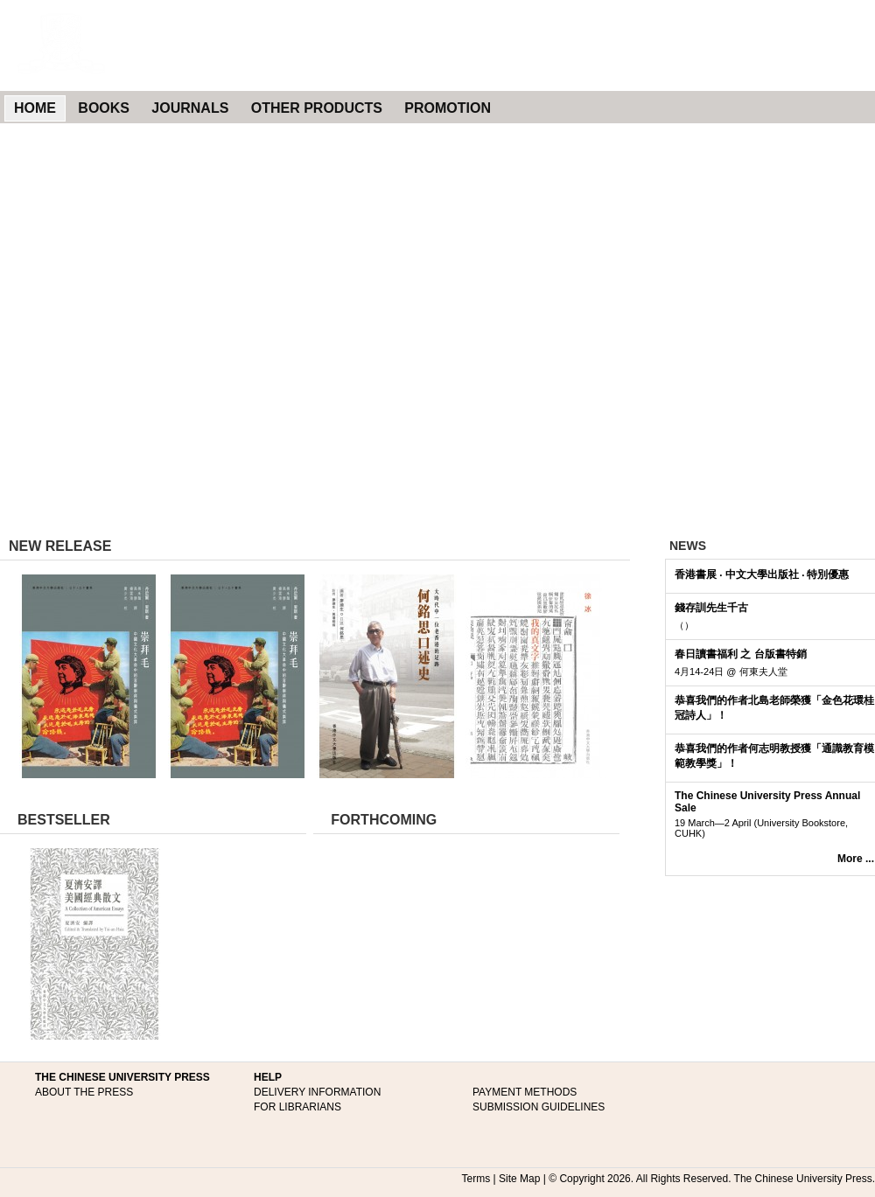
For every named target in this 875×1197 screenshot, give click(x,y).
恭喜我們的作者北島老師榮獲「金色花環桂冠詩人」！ (774, 707)
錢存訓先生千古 (711, 608)
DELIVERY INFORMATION (317, 1092)
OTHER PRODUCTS (316, 108)
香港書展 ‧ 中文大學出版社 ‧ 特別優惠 (762, 574)
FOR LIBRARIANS (297, 1107)
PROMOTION (447, 108)
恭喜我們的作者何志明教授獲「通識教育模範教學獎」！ (774, 755)
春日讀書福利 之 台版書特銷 (741, 654)
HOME (35, 108)
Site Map (519, 1179)
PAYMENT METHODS (524, 1092)
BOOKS (104, 108)
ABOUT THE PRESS (84, 1092)
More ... (855, 859)
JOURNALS (189, 108)
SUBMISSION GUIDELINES (538, 1107)
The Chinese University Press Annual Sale (767, 802)
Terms (476, 1179)
